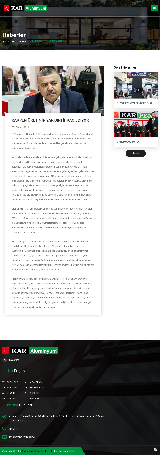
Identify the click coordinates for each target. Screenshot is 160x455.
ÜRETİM (11, 398)
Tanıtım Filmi (37, 387)
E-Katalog (36, 382)
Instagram (10, 360)
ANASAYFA (8, 41)
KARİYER (34, 393)
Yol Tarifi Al (18, 420)
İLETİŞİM (34, 398)
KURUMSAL (13, 387)
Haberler (22, 41)
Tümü (136, 153)
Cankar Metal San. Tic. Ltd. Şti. (37, 451)
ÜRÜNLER (12, 393)
